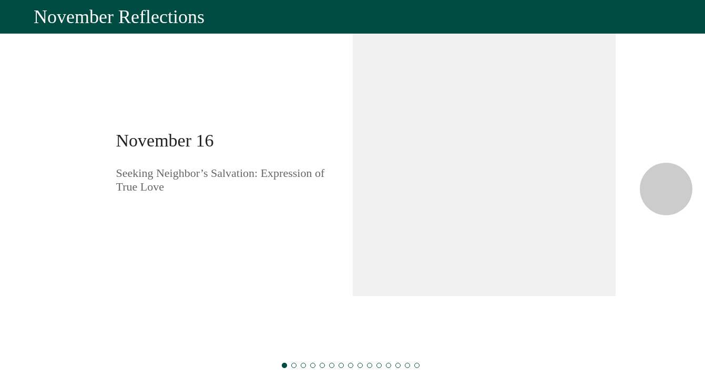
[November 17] (294, 365)
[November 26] (379, 365)
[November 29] (407, 365)
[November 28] (398, 365)
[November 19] (312, 365)
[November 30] (417, 365)
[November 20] (322, 365)
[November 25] (369, 365)
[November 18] (303, 365)
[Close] (17, 16)
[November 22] (341, 365)
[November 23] (350, 365)
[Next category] (666, 189)
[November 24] (360, 365)
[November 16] (284, 365)
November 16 (165, 140)
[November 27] (388, 365)
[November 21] (331, 365)
